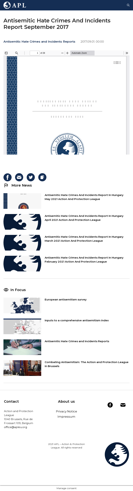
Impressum (66, 416)
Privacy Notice (66, 411)
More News (17, 185)
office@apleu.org (15, 427)
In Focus (18, 290)
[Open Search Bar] (128, 5)
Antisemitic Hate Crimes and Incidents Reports (39, 41)
